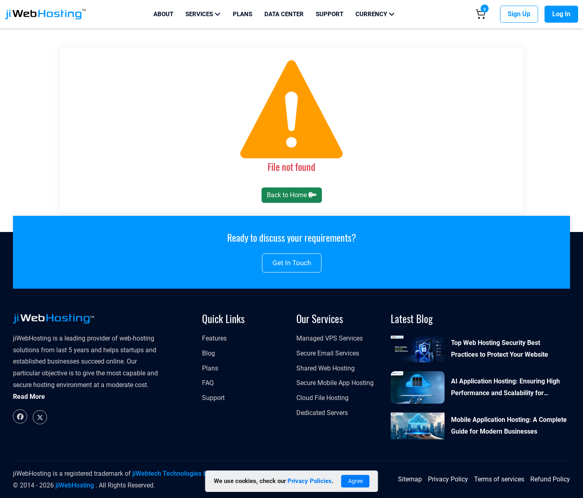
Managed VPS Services (329, 338)
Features (214, 338)
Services (203, 14)
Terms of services (499, 479)
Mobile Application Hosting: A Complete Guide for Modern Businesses (509, 425)
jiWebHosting (74, 485)
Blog (208, 353)
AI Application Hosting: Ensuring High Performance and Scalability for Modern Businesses (505, 388)
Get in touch (291, 263)
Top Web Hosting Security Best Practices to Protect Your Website (499, 348)
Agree (355, 481)
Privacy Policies (309, 481)
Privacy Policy (448, 479)
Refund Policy (550, 479)
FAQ (208, 383)
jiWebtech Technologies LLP (173, 473)
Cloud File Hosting (322, 398)
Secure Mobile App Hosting (335, 383)
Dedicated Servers (322, 413)
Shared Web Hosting (325, 368)
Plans (242, 14)
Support (329, 14)
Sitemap (410, 479)
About (163, 14)
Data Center (284, 14)
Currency (375, 14)
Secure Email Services (327, 353)
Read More (29, 396)
